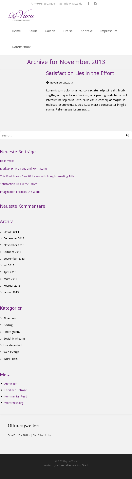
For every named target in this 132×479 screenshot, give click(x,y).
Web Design (11, 352)
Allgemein (10, 318)
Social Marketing (14, 338)
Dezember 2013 (14, 238)
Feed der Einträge (15, 390)
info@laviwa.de (73, 3)
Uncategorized (13, 345)
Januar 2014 (11, 231)
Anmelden (10, 384)
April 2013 (10, 272)
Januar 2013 (11, 292)
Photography (12, 332)
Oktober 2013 (12, 252)
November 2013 (14, 245)
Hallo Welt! (7, 161)
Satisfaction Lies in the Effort (18, 184)
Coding (8, 325)
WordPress (11, 359)
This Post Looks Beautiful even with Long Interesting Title (37, 176)
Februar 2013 (12, 285)
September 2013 (14, 258)
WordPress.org (13, 403)
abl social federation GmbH (72, 465)
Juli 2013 (9, 265)
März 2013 (10, 279)
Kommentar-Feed (15, 396)
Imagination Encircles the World (20, 192)
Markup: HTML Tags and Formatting (23, 168)
